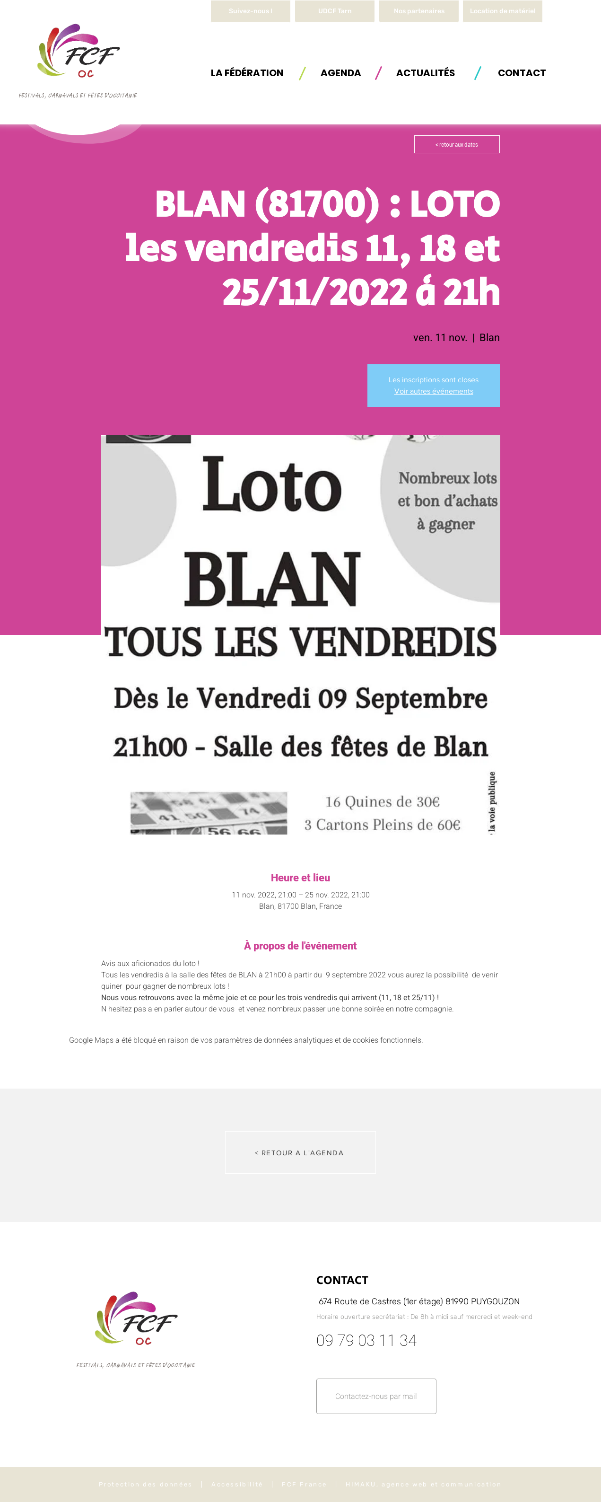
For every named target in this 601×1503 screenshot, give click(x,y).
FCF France (304, 1484)
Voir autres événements (433, 391)
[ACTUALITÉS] (425, 72)
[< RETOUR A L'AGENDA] (300, 1152)
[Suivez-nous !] (250, 11)
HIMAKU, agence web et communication (424, 1484)
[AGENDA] (341, 72)
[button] (502, 11)
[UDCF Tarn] (335, 11)
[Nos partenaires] (419, 11)
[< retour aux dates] (457, 144)
